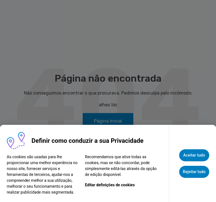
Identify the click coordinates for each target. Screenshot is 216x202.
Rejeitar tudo (194, 171)
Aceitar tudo (194, 155)
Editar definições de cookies (110, 185)
